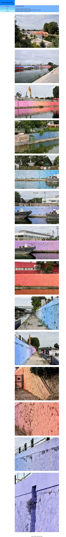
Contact (7, 10)
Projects (7, 6)
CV (7, 8)
